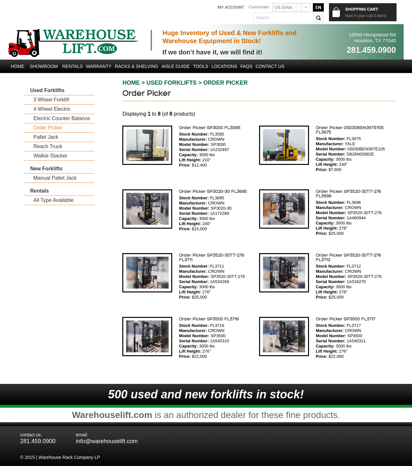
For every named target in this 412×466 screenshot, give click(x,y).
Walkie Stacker (50, 155)
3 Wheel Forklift (51, 99)
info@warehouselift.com (107, 441)
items (380, 16)
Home (17, 66)
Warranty (99, 66)
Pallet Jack (45, 137)
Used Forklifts (47, 90)
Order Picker (47, 127)
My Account (231, 7)
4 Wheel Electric (52, 109)
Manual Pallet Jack (55, 178)
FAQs (246, 66)
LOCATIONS (224, 66)
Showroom (44, 66)
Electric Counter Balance (61, 118)
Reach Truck (47, 146)
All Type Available (53, 200)
